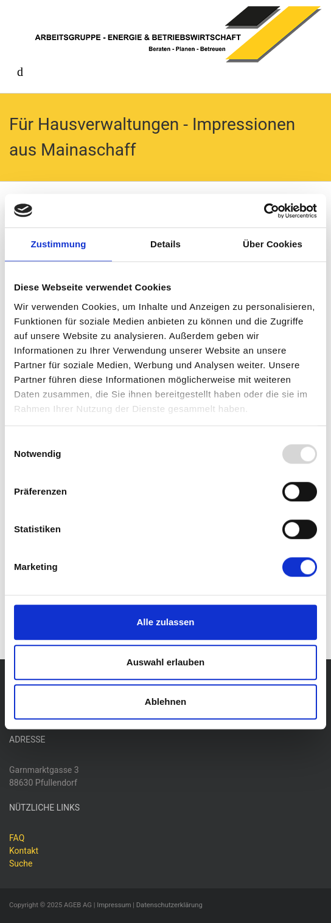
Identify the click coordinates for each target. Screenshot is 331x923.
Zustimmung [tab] (58, 244)
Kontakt (23, 851)
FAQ (16, 838)
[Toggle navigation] (20, 72)
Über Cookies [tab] (272, 244)
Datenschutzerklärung (169, 905)
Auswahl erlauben (165, 662)
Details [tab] (165, 244)
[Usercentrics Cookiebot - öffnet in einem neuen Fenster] (264, 211)
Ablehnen (165, 701)
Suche (21, 863)
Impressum (114, 905)
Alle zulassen (165, 622)
